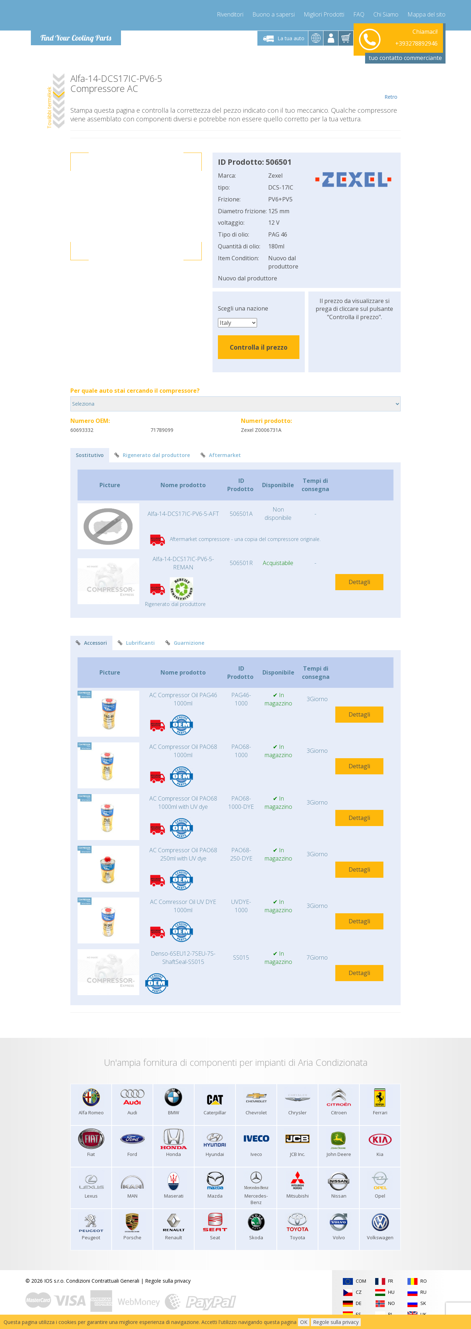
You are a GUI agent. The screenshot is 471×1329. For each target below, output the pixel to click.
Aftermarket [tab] (221, 455)
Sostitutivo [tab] (90, 455)
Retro (391, 87)
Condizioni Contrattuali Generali (102, 1280)
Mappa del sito (426, 14)
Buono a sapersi (273, 14)
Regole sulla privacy (168, 1280)
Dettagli (359, 582)
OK (303, 1322)
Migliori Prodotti (324, 14)
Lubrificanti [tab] (136, 642)
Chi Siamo (385, 14)
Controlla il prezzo (259, 347)
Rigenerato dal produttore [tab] (152, 455)
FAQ (358, 14)
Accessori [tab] (91, 642)
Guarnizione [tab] (184, 642)
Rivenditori (230, 14)
